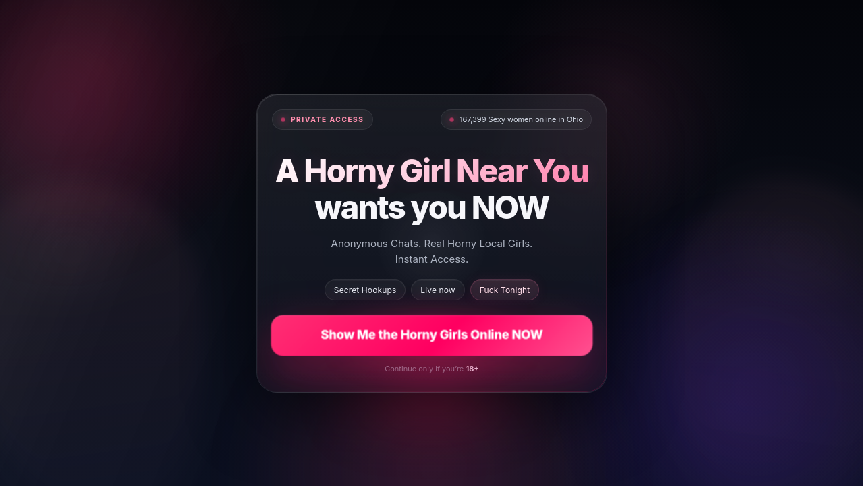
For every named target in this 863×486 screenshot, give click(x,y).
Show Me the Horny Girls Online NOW (431, 334)
